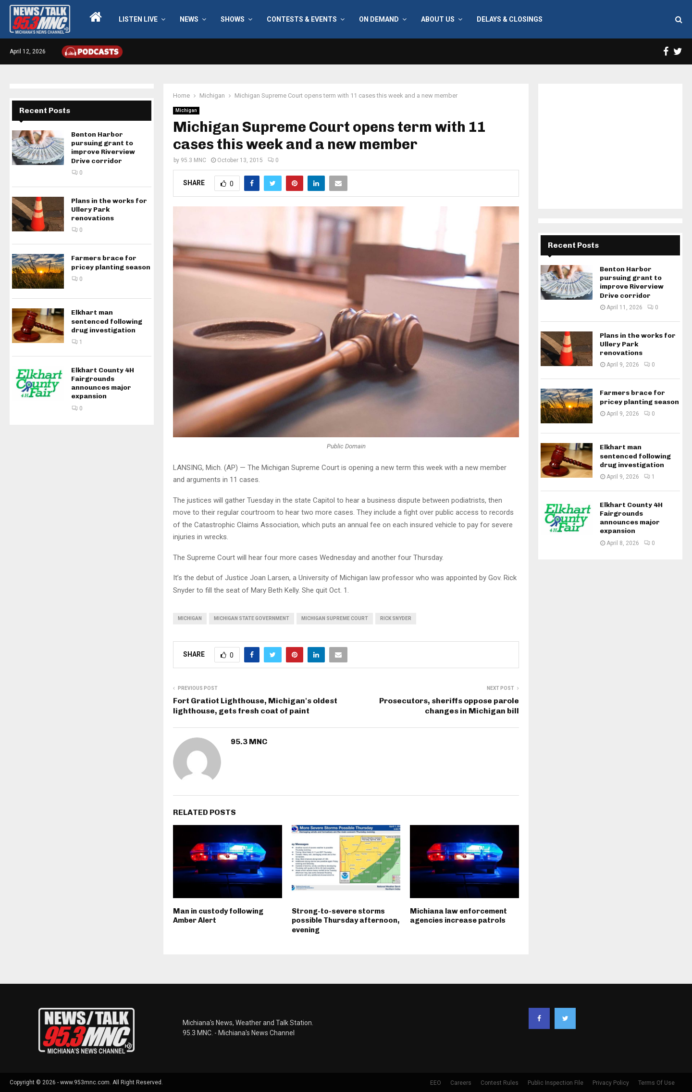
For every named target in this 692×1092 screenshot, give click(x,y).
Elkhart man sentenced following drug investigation (106, 321)
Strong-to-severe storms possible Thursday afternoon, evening (345, 920)
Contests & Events (302, 19)
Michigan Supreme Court (334, 618)
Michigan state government (251, 618)
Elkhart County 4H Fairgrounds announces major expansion (102, 383)
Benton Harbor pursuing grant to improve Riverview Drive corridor (103, 147)
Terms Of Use (656, 1082)
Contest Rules (500, 1082)
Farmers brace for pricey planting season (110, 262)
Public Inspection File (555, 1082)
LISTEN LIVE (138, 19)
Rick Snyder (395, 618)
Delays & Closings (510, 19)
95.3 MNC (193, 160)
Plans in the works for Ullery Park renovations (109, 209)
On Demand (379, 19)
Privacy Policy (611, 1082)
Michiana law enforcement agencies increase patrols (458, 916)
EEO (435, 1082)
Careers (460, 1082)
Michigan (186, 110)
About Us (438, 19)
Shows (233, 19)
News (189, 19)
